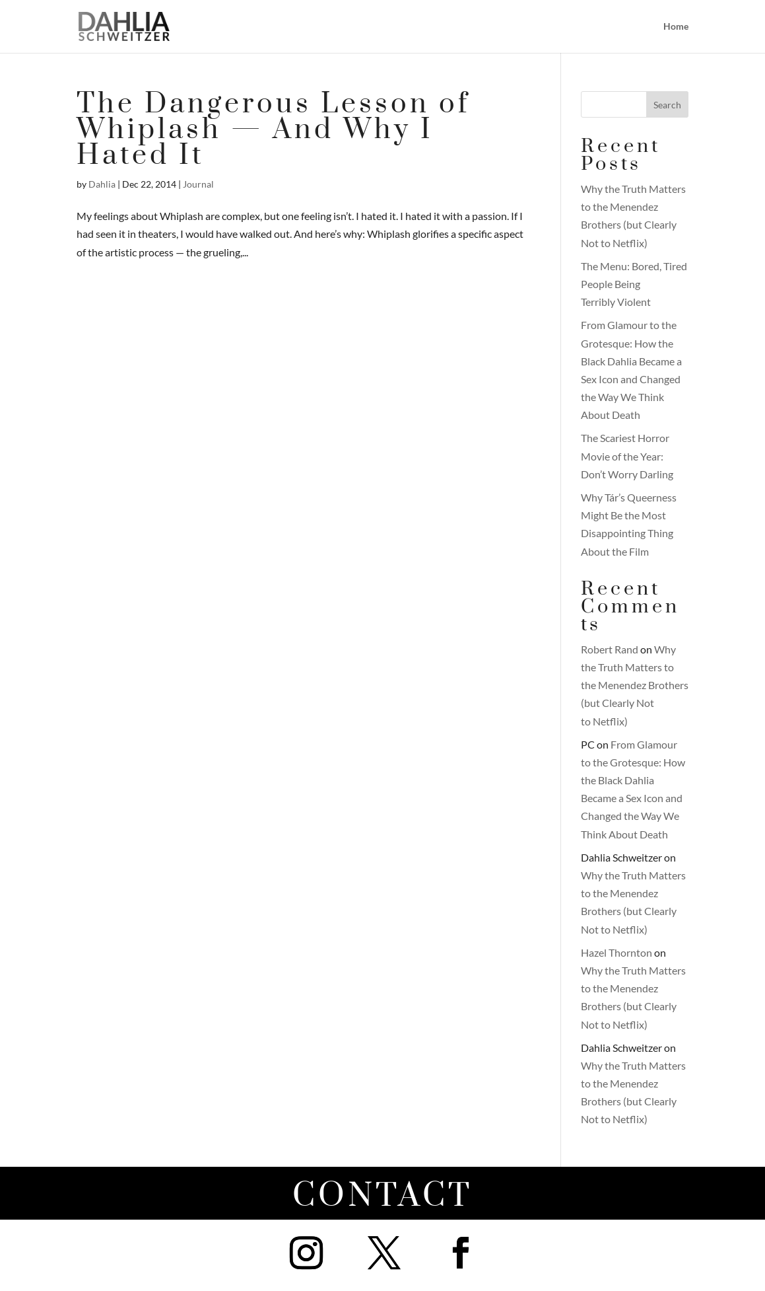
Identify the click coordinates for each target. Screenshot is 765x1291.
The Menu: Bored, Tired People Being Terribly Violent (634, 284)
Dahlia (102, 184)
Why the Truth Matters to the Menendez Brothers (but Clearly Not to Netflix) (634, 685)
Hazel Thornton (616, 952)
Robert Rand (609, 649)
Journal (198, 184)
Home (675, 27)
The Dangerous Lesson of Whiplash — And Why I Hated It (273, 130)
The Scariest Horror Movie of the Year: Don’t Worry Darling (627, 455)
